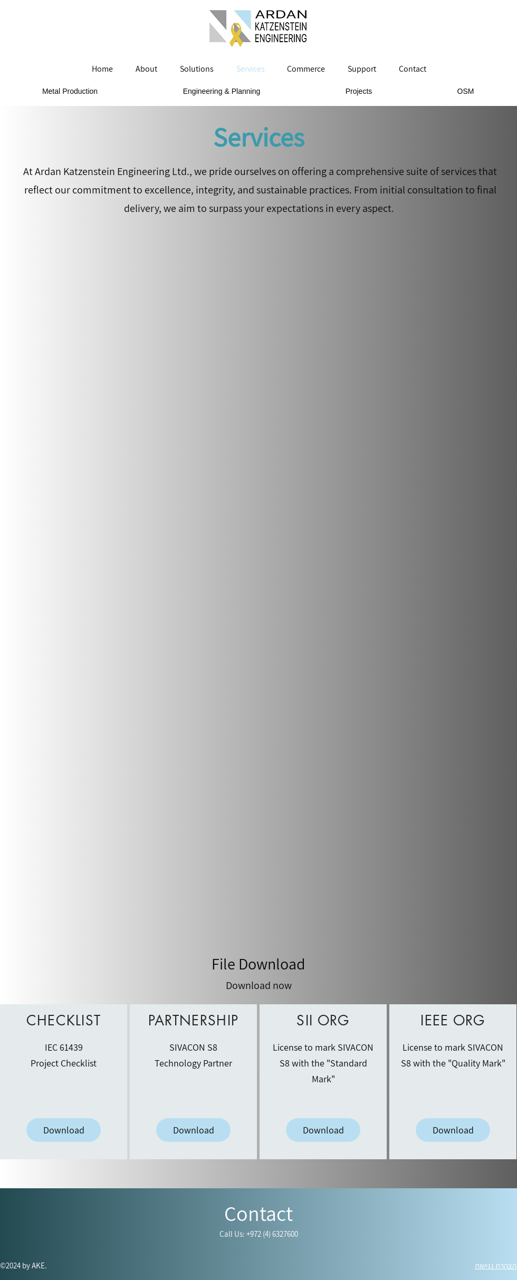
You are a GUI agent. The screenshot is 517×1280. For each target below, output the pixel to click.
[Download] (63, 1130)
